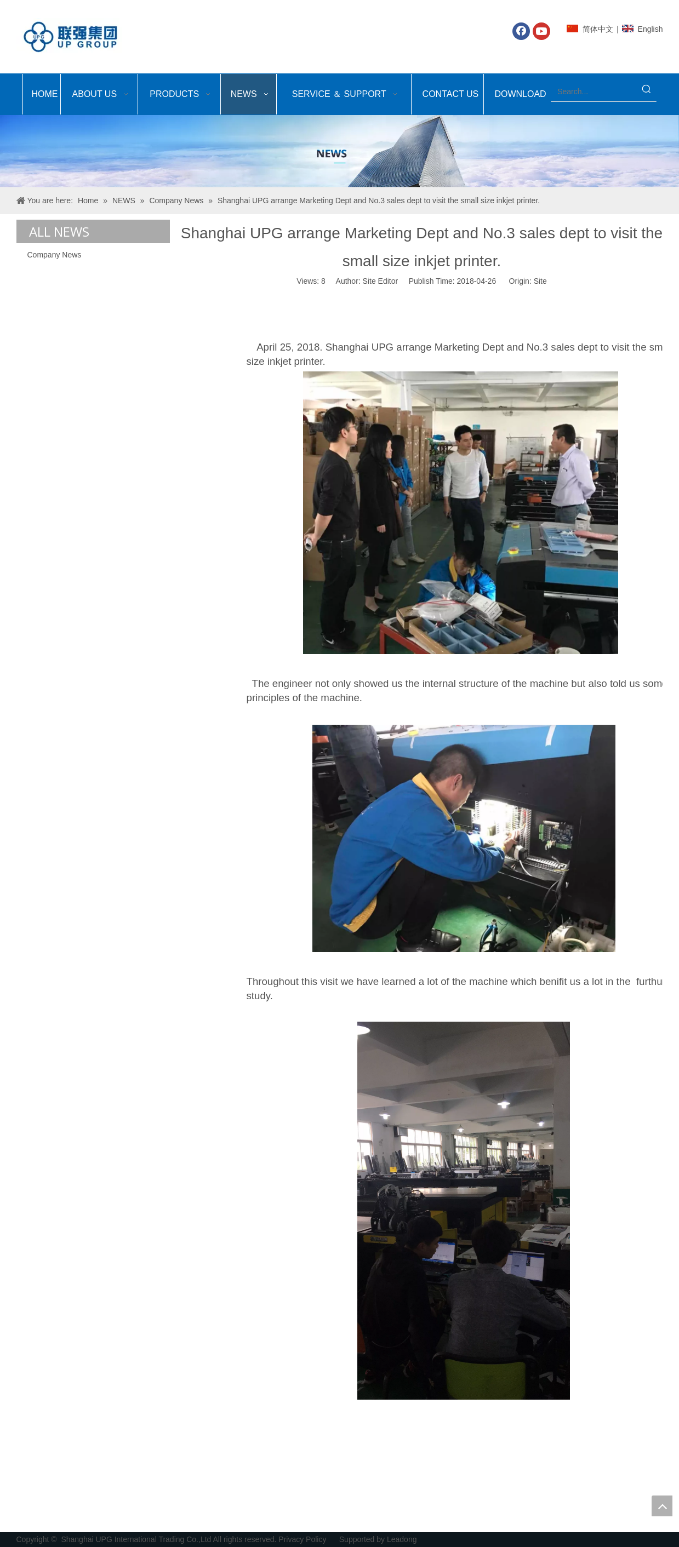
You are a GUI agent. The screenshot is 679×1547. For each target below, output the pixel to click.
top (662, 1506)
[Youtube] (541, 31)
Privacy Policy (303, 1539)
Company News (54, 254)
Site (540, 281)
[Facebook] (521, 31)
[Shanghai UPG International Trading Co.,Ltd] (339, 151)
